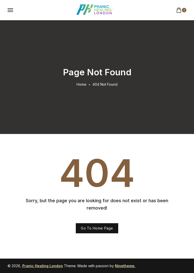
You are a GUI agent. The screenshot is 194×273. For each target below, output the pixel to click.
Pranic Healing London (42, 266)
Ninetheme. (125, 266)
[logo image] (95, 10)
